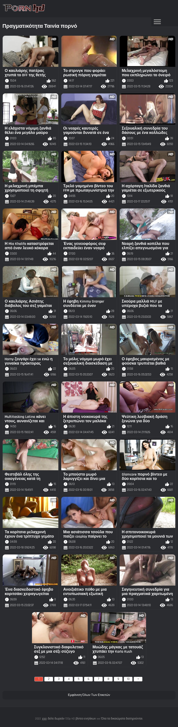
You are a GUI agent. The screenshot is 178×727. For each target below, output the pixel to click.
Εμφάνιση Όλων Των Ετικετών (89, 695)
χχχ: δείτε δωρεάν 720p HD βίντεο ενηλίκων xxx (71, 718)
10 (128, 679)
